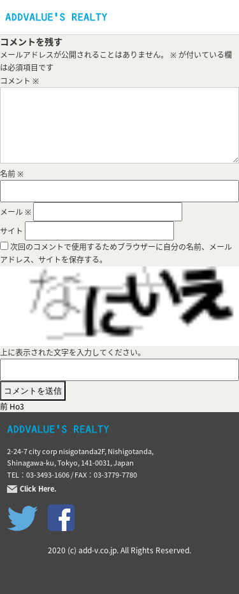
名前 (12, 173)
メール (15, 212)
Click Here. (38, 489)
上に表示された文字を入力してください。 (72, 352)
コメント (19, 80)
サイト (11, 231)
